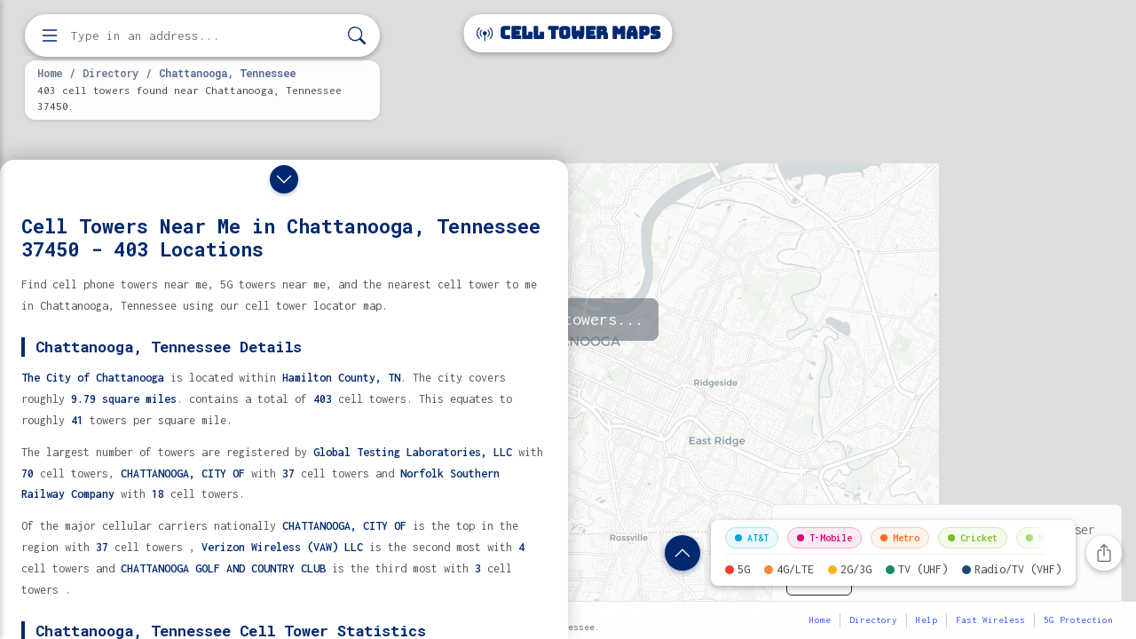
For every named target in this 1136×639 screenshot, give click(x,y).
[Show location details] (682, 553)
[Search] (356, 36)
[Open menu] (49, 35)
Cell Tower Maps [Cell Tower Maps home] (568, 33)
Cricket (973, 537)
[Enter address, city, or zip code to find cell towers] (204, 36)
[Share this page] (1104, 553)
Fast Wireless (990, 620)
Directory (110, 73)
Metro (899, 537)
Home (49, 73)
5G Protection (1078, 620)
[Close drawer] (284, 179)
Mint (1043, 537)
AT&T (752, 537)
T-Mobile (824, 537)
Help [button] (926, 620)
